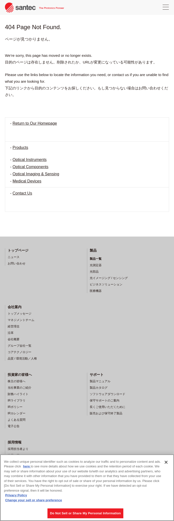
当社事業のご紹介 (19, 387)
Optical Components (30, 167)
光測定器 (96, 265)
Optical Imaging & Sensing (36, 174)
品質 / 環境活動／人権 (22, 358)
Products (20, 147)
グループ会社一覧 (19, 345)
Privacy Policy (16, 495)
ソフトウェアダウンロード (107, 394)
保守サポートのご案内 (104, 400)
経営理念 (14, 326)
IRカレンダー (16, 413)
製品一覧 (96, 258)
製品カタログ (99, 387)
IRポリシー (15, 407)
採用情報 (15, 442)
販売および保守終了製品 (106, 413)
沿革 (11, 333)
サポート (97, 375)
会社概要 (14, 339)
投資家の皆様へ (20, 375)
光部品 (94, 271)
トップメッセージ (19, 313)
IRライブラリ (16, 400)
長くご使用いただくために (107, 407)
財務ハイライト (18, 394)
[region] (87, 487)
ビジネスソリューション (106, 284)
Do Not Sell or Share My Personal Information (85, 513)
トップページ (18, 250)
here (27, 466)
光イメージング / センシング (109, 278)
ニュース (14, 257)
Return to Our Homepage (35, 123)
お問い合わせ (16, 263)
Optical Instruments (30, 160)
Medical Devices (27, 181)
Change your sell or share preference (33, 500)
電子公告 (14, 426)
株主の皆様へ (16, 381)
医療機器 (96, 291)
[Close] (166, 462)
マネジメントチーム (21, 320)
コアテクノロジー (19, 352)
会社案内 (15, 307)
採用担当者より (18, 449)
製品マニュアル (100, 381)
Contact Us (22, 193)
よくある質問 (16, 419)
